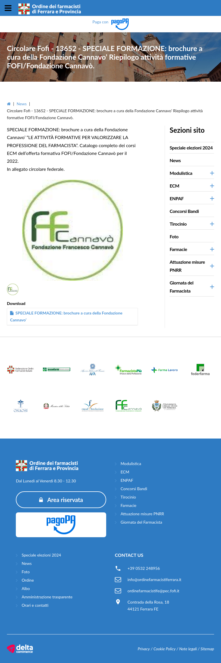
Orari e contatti (35, 605)
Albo (26, 588)
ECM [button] (174, 185)
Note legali (188, 648)
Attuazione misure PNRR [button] (187, 266)
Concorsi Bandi (184, 211)
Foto (173, 236)
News (22, 103)
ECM (125, 471)
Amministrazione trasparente (47, 596)
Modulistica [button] (180, 173)
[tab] (191, 147)
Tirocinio (128, 497)
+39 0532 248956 (143, 568)
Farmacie (128, 505)
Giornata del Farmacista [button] (181, 286)
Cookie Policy (164, 648)
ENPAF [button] (176, 198)
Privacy (144, 648)
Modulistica (131, 463)
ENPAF (127, 480)
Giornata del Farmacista (141, 522)
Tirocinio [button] (177, 223)
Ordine (28, 580)
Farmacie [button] (178, 249)
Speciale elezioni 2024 (191, 147)
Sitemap (207, 648)
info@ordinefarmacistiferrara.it (154, 579)
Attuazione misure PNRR (142, 513)
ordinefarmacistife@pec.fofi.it (153, 590)
